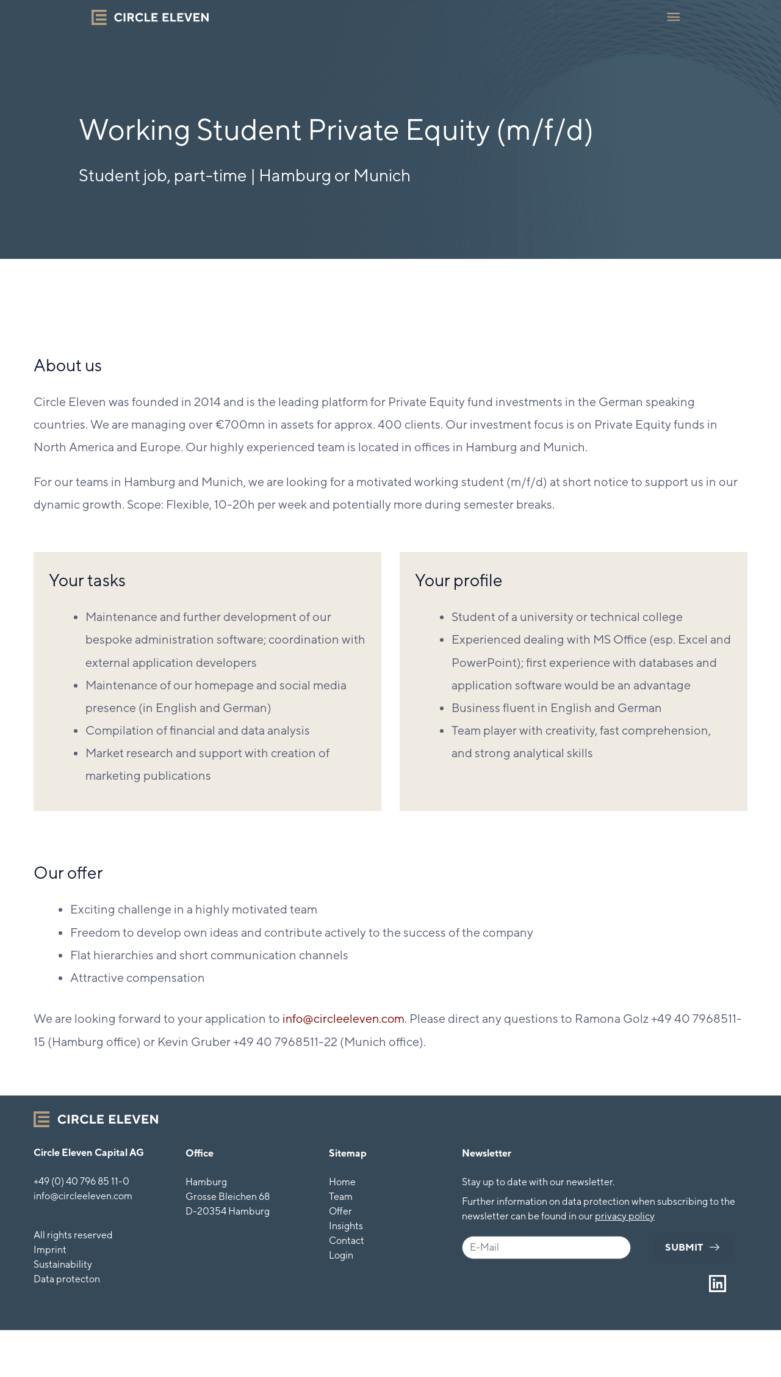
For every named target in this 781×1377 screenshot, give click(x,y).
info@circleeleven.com (345, 1018)
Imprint (50, 1249)
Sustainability (63, 1264)
